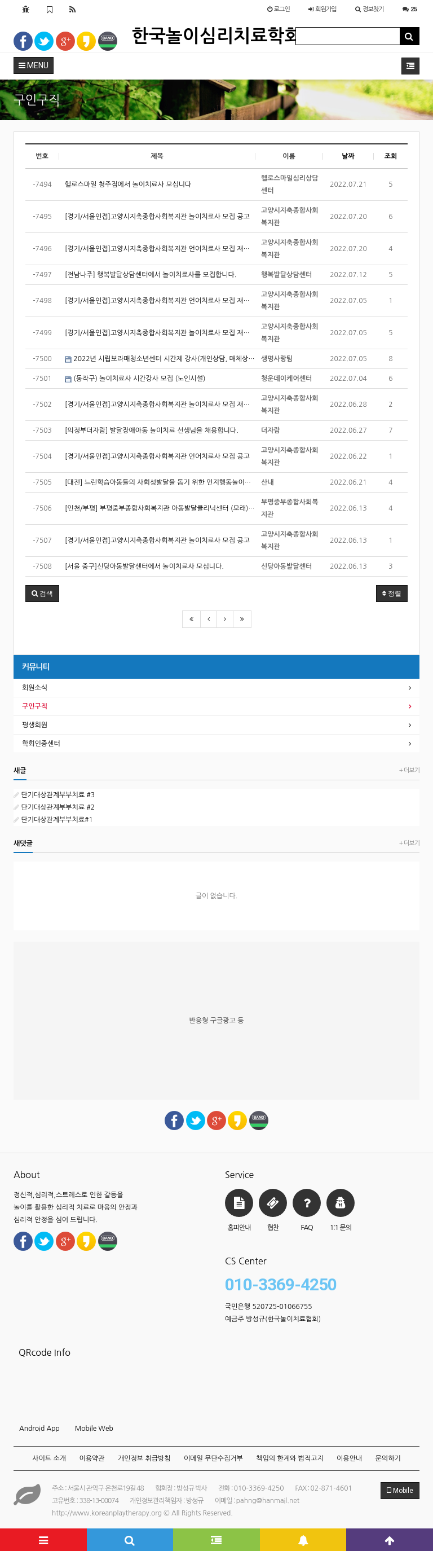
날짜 (348, 156)
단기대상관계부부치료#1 (53, 819)
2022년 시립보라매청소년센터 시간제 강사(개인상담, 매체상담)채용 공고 (160, 359)
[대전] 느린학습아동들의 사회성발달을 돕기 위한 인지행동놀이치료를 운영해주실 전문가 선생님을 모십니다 (160, 482)
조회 (391, 156)
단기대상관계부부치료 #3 (54, 795)
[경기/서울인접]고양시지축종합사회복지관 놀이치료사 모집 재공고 (160, 332)
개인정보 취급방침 (144, 1458)
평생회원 (34, 725)
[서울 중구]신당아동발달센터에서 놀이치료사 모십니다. (144, 566)
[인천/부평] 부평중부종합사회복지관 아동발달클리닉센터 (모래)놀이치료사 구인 (160, 508)
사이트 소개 (49, 1458)
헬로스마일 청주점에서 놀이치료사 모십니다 (128, 184)
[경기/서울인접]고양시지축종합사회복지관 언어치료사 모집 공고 (157, 456)
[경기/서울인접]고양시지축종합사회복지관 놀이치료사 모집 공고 (157, 216)
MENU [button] (33, 65)
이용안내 (349, 1458)
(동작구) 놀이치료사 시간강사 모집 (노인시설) (135, 379)
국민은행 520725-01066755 (268, 1306)
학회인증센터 (41, 743)
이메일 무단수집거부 (213, 1458)
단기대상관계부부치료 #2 (54, 807)
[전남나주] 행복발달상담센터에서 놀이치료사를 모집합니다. (150, 274)
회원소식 (34, 687)
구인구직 (34, 706)
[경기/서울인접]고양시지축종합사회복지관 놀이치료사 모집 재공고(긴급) (160, 404)
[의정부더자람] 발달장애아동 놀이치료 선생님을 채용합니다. (151, 430)
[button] (42, 593)
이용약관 (91, 1458)
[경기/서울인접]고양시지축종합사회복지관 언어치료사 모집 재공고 (160, 248)
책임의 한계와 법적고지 (290, 1458)
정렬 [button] (391, 593)
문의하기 (388, 1458)
